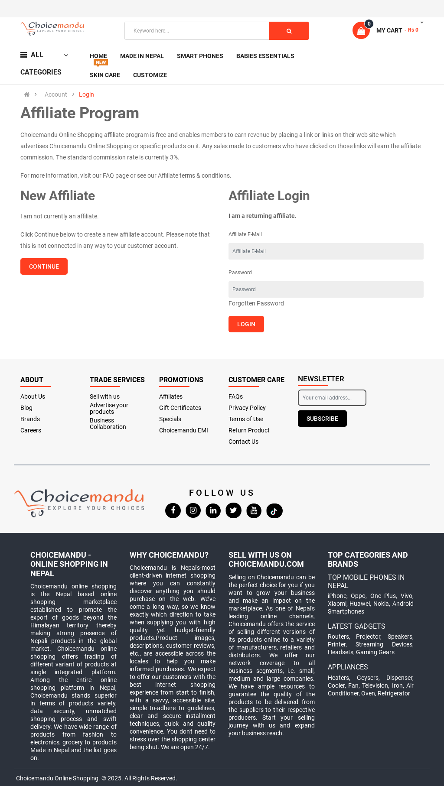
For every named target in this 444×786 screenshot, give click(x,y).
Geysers (368, 677)
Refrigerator (394, 693)
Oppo (358, 595)
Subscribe (322, 418)
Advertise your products (109, 408)
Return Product (249, 430)
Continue (44, 266)
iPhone (337, 595)
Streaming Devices (384, 644)
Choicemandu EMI (183, 430)
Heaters (338, 677)
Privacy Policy (247, 408)
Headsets (340, 652)
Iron (397, 685)
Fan (353, 685)
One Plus (383, 595)
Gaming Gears (375, 652)
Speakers (400, 636)
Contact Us (243, 441)
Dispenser (399, 677)
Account (56, 94)
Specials (170, 419)
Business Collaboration (108, 423)
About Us (32, 396)
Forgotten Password (256, 303)
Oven (368, 693)
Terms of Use (246, 419)
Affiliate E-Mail (245, 234)
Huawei (359, 603)
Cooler (336, 685)
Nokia (381, 603)
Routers (338, 636)
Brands (30, 419)
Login (86, 94)
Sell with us (105, 396)
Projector (368, 636)
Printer (337, 644)
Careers (30, 430)
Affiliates (171, 396)
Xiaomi (337, 603)
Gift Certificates (180, 408)
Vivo (406, 595)
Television (375, 685)
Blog (26, 408)
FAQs (236, 396)
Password (240, 273)
